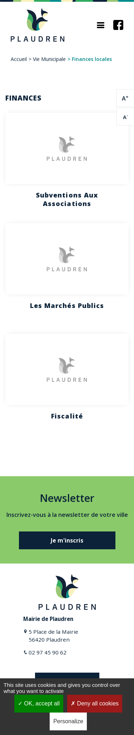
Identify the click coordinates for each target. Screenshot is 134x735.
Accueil (19, 59)
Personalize (68, 721)
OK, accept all (39, 703)
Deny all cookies (95, 703)
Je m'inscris (67, 540)
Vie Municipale (49, 59)
